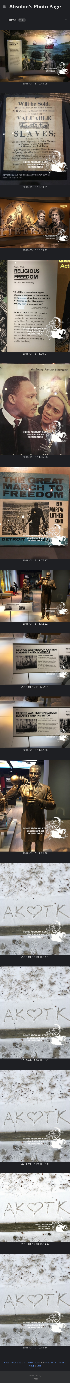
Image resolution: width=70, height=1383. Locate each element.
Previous (16, 1362)
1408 (36, 1362)
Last (39, 1365)
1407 (30, 1362)
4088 (61, 1362)
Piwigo (35, 1378)
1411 (53, 1362)
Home (12, 20)
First (6, 1362)
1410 (47, 1362)
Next (31, 1365)
